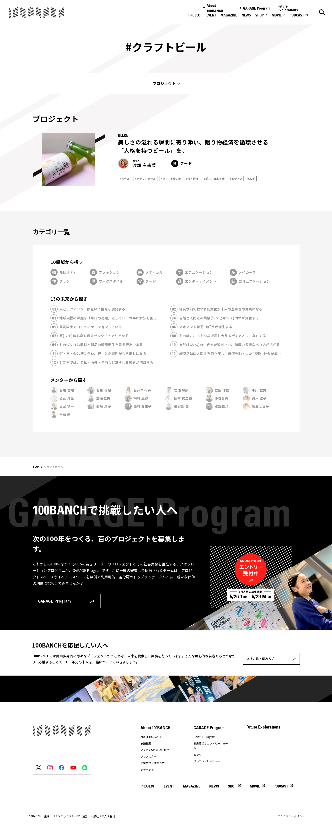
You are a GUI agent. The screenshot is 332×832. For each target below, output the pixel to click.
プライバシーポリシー (291, 816)
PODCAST (297, 15)
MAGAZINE (229, 15)
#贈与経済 (191, 178)
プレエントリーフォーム (208, 761)
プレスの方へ (149, 756)
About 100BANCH (215, 8)
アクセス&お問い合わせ (155, 750)
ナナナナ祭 (147, 769)
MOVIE (277, 15)
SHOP (259, 15)
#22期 (251, 178)
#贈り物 (175, 178)
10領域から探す (66, 262)
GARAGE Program (256, 8)
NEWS (246, 15)
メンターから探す (68, 380)
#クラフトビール (145, 178)
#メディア (235, 178)
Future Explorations (288, 8)
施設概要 (146, 743)
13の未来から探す (69, 299)
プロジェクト (164, 83)
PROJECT (195, 15)
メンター (198, 755)
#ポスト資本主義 (214, 178)
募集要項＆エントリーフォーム (210, 745)
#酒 (163, 178)
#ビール (125, 178)
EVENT (211, 15)
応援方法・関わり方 (153, 763)
